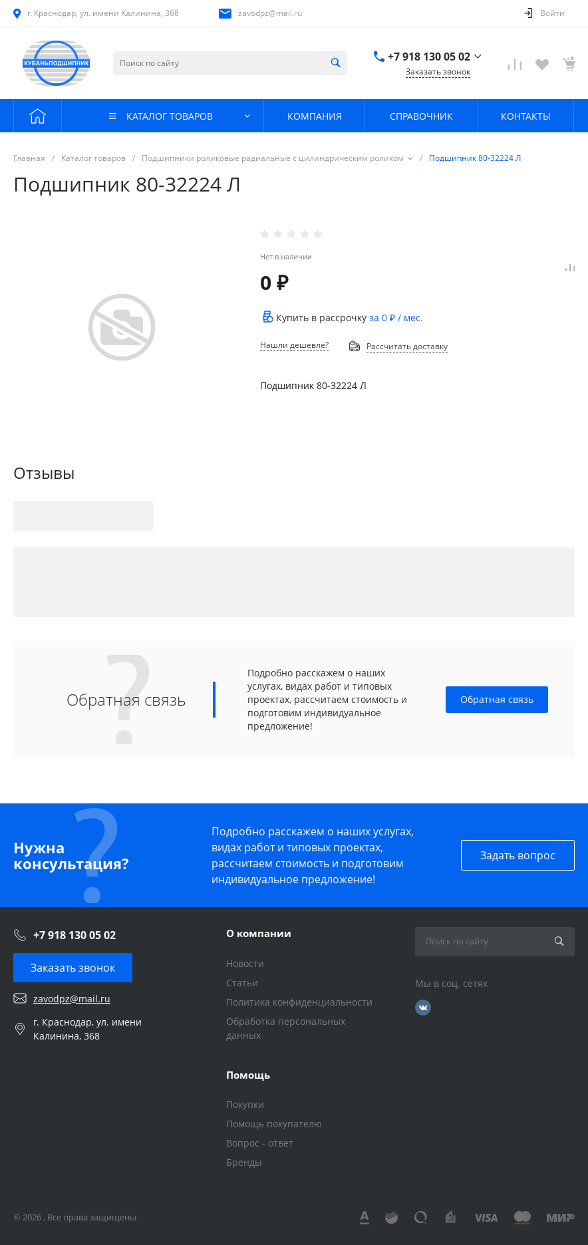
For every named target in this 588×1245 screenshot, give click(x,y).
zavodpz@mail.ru (270, 13)
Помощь (248, 1074)
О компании (258, 933)
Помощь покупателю (274, 1123)
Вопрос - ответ (259, 1143)
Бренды (244, 1162)
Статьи (242, 982)
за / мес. (396, 317)
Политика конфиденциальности (299, 1002)
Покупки (245, 1104)
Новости (245, 963)
